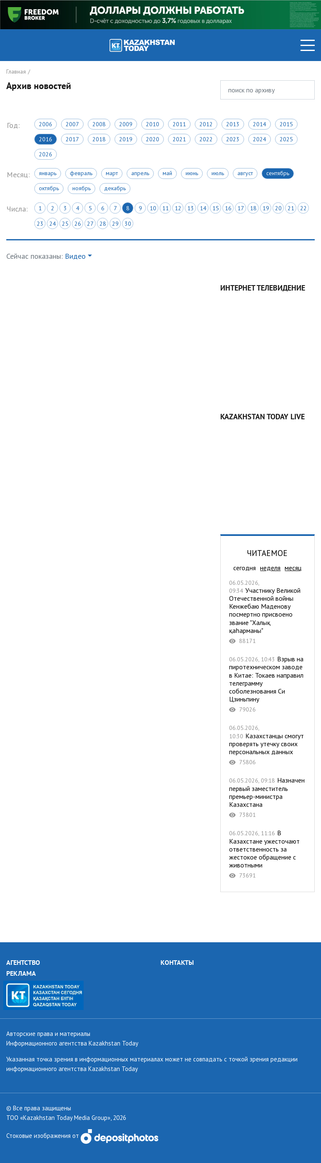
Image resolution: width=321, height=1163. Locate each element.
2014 (259, 124)
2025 (286, 139)
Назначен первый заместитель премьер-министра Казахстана (267, 797)
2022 (206, 139)
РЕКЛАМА (21, 973)
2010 (152, 124)
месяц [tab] (293, 568)
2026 (45, 154)
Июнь (192, 173)
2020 (152, 139)
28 (102, 223)
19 (265, 208)
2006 (45, 124)
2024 (259, 139)
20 (278, 208)
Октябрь (49, 188)
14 (203, 208)
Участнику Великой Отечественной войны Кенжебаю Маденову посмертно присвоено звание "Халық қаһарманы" (267, 612)
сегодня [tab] (244, 568)
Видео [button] (75, 256)
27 (90, 223)
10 (153, 208)
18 (253, 208)
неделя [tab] (270, 568)
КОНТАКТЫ (177, 962)
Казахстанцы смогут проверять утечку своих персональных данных (267, 745)
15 (215, 208)
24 (52, 223)
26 (77, 223)
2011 (179, 124)
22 (303, 208)
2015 (286, 124)
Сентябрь (277, 173)
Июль (217, 173)
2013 (232, 124)
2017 (72, 139)
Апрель (140, 173)
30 (128, 223)
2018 (99, 139)
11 (165, 208)
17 (240, 208)
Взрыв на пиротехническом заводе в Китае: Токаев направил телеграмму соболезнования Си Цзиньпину (267, 684)
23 (40, 223)
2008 (99, 124)
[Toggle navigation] (308, 45)
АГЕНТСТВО (23, 962)
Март (112, 173)
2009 (125, 124)
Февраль (81, 173)
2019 (125, 139)
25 (65, 223)
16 (228, 208)
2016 (45, 139)
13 (190, 208)
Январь (47, 173)
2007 (72, 124)
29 (115, 223)
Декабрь (115, 188)
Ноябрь (81, 188)
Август (245, 173)
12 (178, 208)
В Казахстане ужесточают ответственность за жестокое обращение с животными (267, 854)
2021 (179, 139)
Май (167, 173)
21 (291, 208)
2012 (206, 124)
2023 (232, 139)
